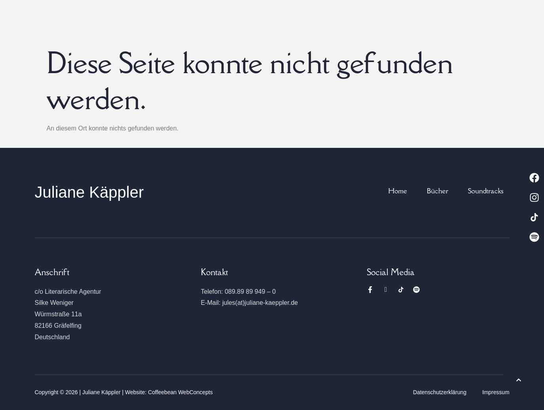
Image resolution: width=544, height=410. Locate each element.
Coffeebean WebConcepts (180, 392)
